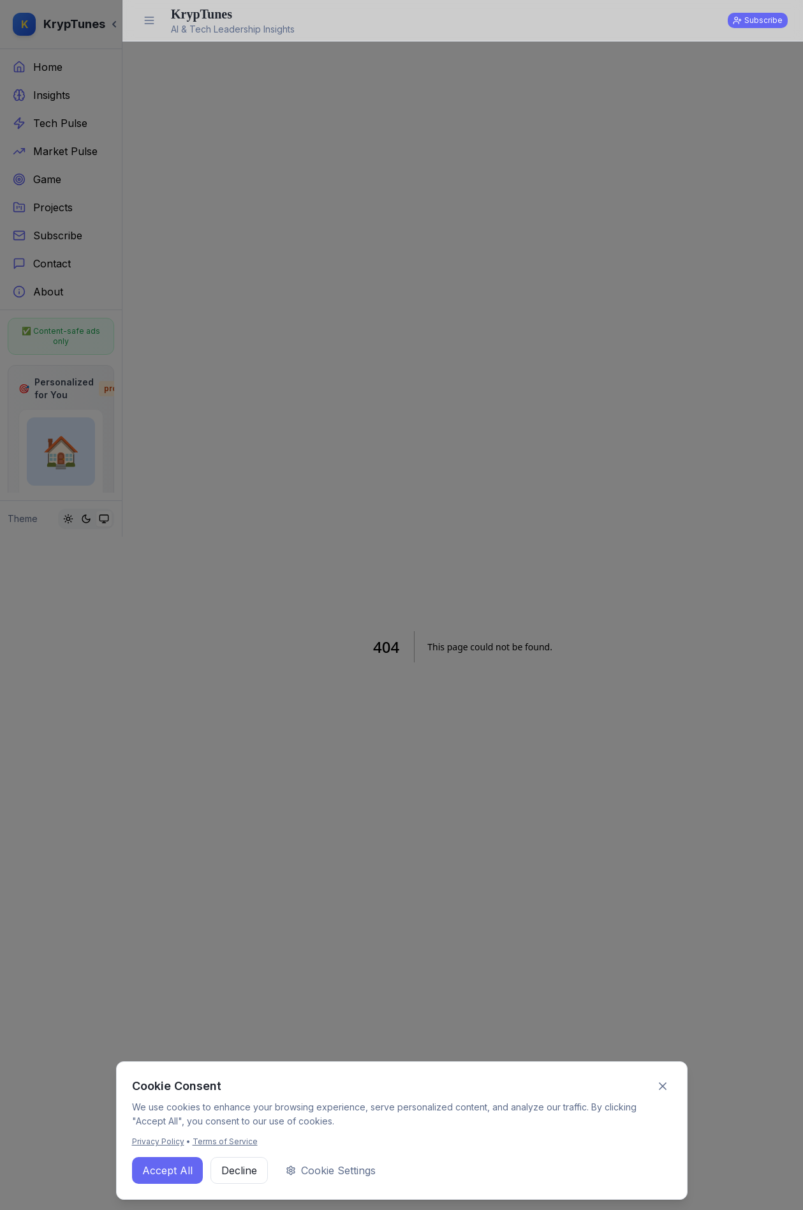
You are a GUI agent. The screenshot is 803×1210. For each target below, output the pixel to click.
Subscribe (758, 20)
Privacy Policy (158, 1141)
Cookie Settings (331, 1170)
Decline (239, 1170)
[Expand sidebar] (149, 20)
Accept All (167, 1170)
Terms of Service (225, 1141)
